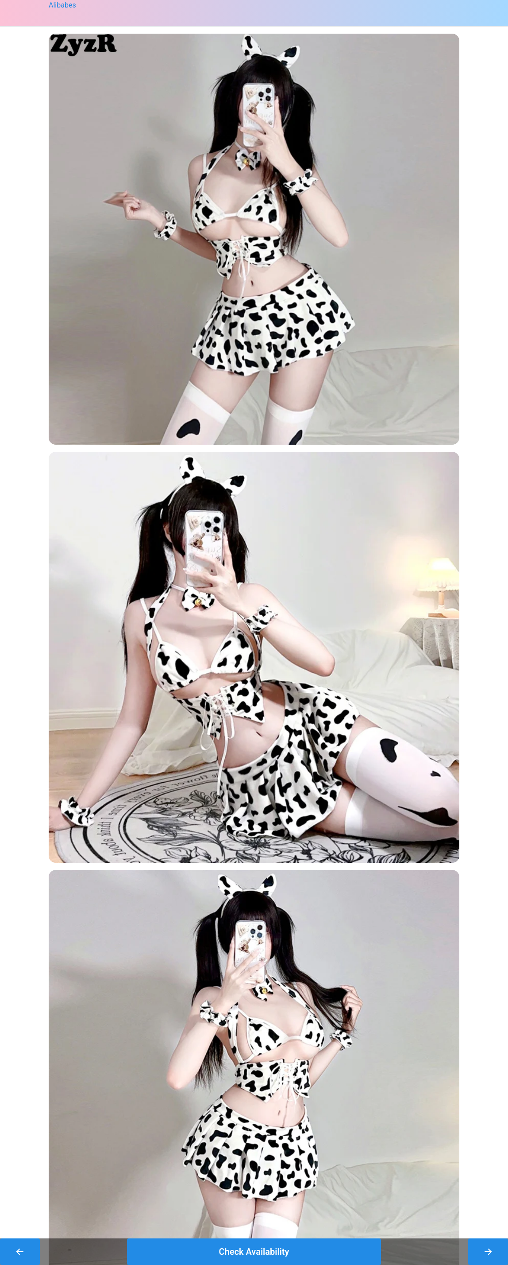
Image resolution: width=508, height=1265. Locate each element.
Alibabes (62, 5)
